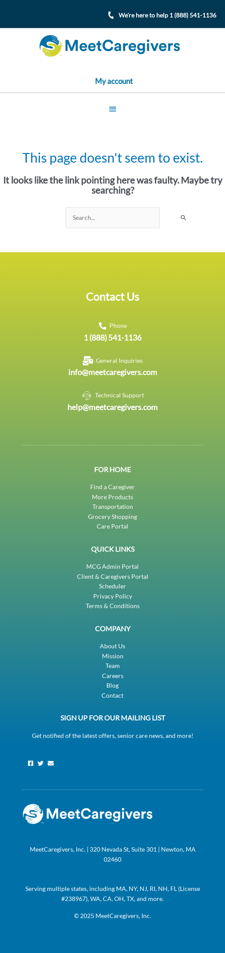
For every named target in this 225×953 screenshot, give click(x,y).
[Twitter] (40, 763)
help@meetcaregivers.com (112, 407)
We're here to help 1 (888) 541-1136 (167, 15)
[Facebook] (30, 763)
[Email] (50, 763)
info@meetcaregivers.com (112, 372)
